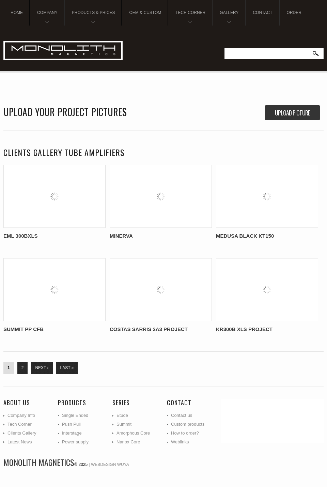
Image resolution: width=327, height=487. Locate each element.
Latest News (19, 441)
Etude (122, 415)
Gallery (226, 18)
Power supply (75, 441)
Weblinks (180, 441)
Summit (123, 424)
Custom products (187, 424)
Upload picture (292, 112)
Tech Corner (187, 18)
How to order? (185, 433)
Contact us (181, 415)
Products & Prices (91, 18)
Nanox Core (128, 441)
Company (45, 18)
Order (294, 12)
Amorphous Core (133, 433)
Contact (262, 12)
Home (17, 12)
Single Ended (75, 415)
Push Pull (71, 424)
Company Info (21, 415)
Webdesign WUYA (110, 464)
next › (41, 367)
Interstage (72, 433)
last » (67, 367)
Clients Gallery (21, 433)
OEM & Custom (145, 12)
